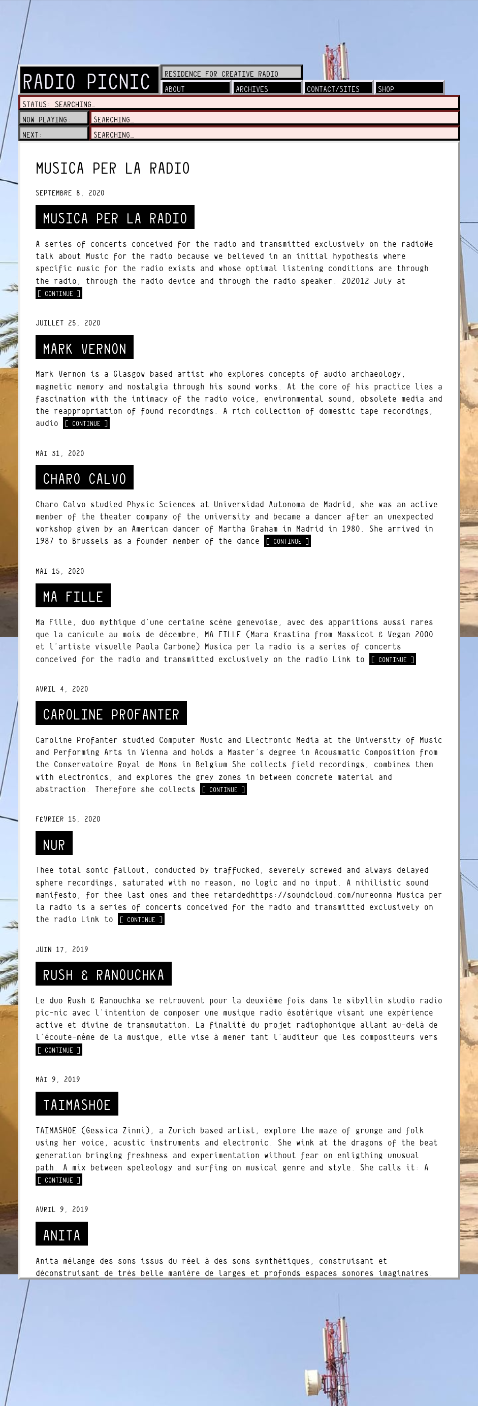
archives (252, 89)
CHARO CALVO (84, 479)
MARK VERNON (84, 349)
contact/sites (333, 89)
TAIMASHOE (77, 1105)
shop (386, 89)
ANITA (62, 1235)
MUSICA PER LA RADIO (115, 218)
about (175, 89)
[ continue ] (60, 293)
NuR (54, 845)
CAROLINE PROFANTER (111, 714)
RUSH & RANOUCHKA (104, 975)
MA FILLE (73, 596)
